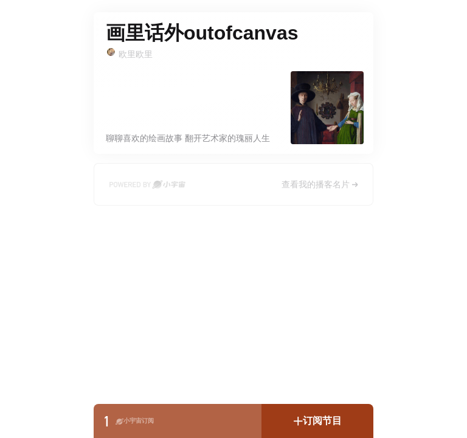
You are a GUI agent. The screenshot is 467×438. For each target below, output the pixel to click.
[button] (317, 421)
